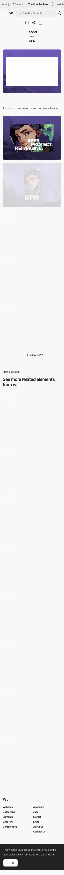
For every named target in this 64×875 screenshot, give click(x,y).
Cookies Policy (46, 854)
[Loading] (32, 416)
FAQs (36, 821)
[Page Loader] (32, 464)
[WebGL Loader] (32, 611)
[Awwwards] (11, 13)
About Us (38, 826)
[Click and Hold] (32, 326)
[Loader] (32, 758)
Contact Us (39, 831)
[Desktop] (32, 137)
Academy (38, 806)
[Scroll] (32, 279)
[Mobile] (32, 185)
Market (37, 816)
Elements (8, 816)
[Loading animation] (32, 709)
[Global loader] (32, 660)
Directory (8, 821)
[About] (32, 232)
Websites (8, 806)
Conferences (10, 826)
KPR (32, 41)
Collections (9, 811)
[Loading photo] (32, 562)
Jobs (35, 811)
